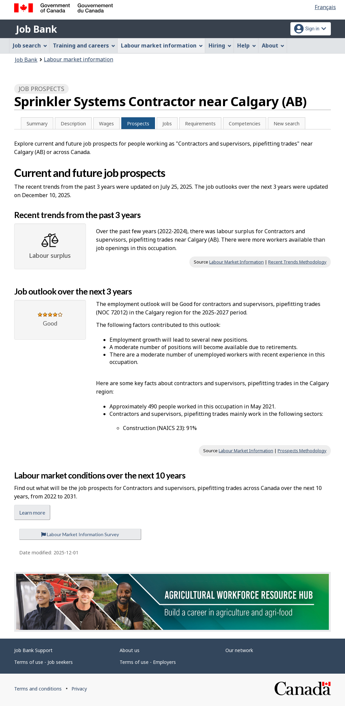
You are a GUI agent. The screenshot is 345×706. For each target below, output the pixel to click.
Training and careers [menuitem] (84, 45)
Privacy (79, 688)
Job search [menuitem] (30, 45)
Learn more (32, 512)
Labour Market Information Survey (80, 534)
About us (129, 650)
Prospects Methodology (302, 451)
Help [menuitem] (246, 45)
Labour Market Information (236, 262)
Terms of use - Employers (148, 662)
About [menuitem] (273, 45)
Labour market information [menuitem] (162, 45)
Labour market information (78, 59)
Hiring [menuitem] (220, 45)
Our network (239, 650)
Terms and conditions (38, 688)
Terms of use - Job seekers (43, 662)
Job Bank (36, 29)
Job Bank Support (33, 650)
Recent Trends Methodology (297, 262)
